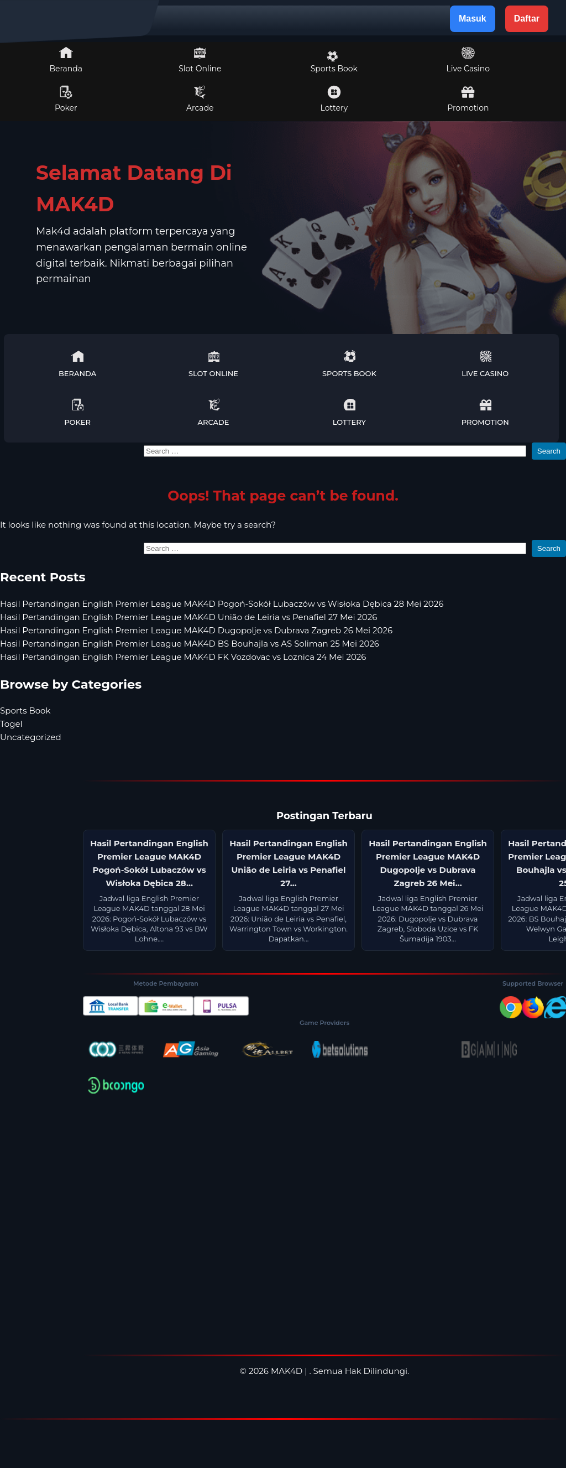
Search (548, 451)
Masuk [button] (472, 18)
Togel (11, 724)
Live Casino (468, 60)
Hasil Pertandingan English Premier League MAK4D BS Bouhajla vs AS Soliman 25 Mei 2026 (189, 643)
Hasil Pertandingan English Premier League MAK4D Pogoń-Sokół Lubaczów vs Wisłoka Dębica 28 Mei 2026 (221, 603)
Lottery (334, 99)
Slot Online (200, 60)
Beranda (66, 60)
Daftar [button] (526, 18)
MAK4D (286, 1371)
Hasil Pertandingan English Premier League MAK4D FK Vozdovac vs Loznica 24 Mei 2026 (183, 657)
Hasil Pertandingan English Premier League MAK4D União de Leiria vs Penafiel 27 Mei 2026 (188, 617)
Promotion (468, 99)
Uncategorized (30, 737)
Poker (66, 99)
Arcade (200, 99)
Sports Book (334, 62)
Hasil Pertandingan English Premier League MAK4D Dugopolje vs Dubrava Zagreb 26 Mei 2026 (196, 630)
